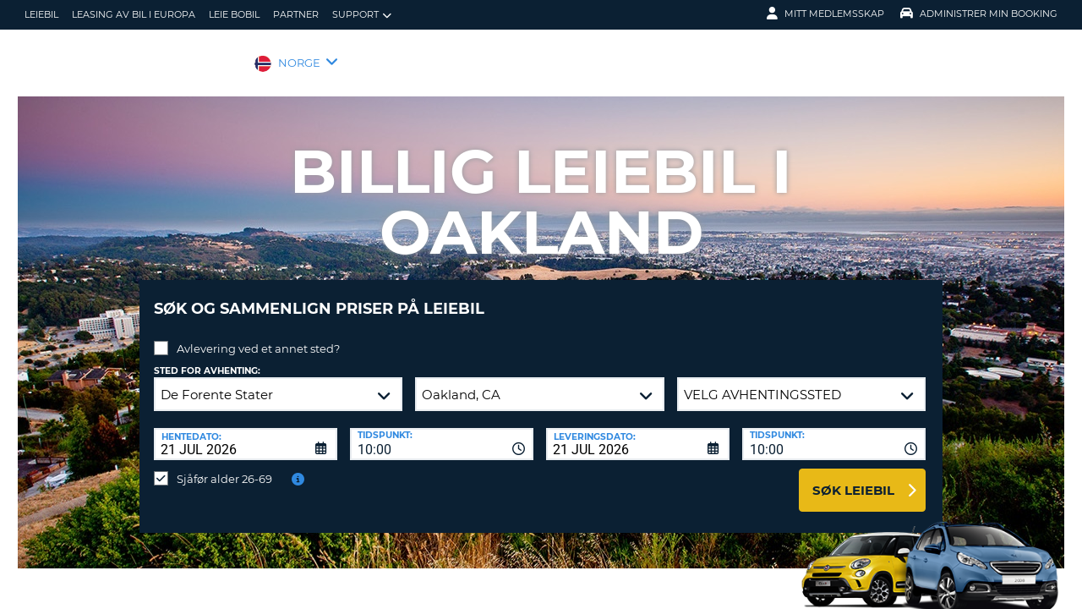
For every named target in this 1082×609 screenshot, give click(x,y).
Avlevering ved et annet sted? (258, 336)
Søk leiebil (853, 477)
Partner (296, 14)
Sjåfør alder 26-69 (224, 466)
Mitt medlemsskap (825, 13)
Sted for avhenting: (207, 358)
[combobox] (442, 431)
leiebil (41, 14)
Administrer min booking (978, 13)
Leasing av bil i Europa (133, 14)
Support (361, 15)
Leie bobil (234, 14)
